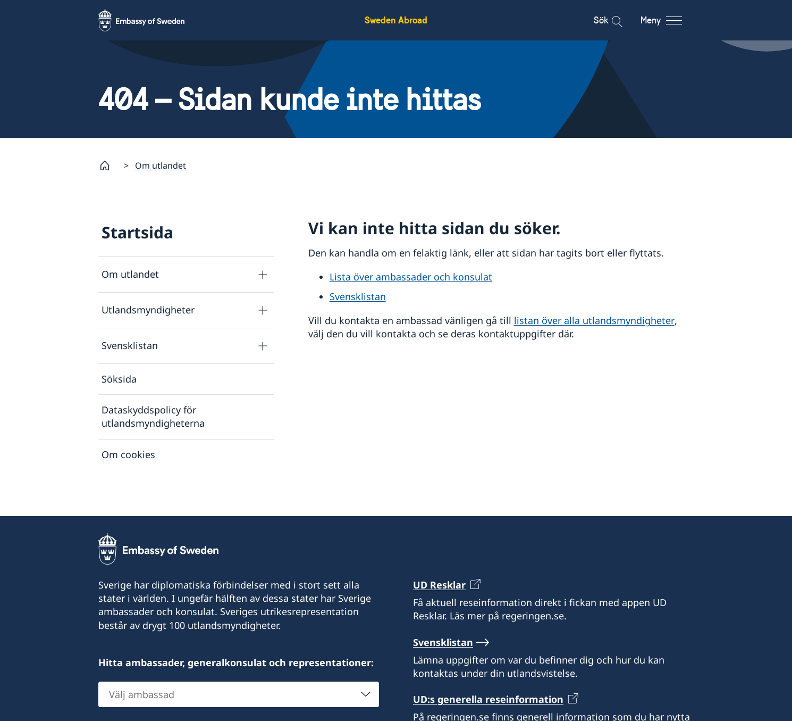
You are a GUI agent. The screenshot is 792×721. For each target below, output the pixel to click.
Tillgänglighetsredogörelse (162, 485)
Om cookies (128, 454)
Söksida (119, 378)
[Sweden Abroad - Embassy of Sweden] (151, 20)
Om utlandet (160, 165)
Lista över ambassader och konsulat (411, 276)
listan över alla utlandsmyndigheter (594, 320)
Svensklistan (130, 345)
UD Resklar (439, 604)
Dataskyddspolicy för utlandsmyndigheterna (153, 416)
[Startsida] (109, 165)
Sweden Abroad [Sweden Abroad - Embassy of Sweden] (396, 20)
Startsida (137, 232)
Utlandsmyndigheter (148, 309)
